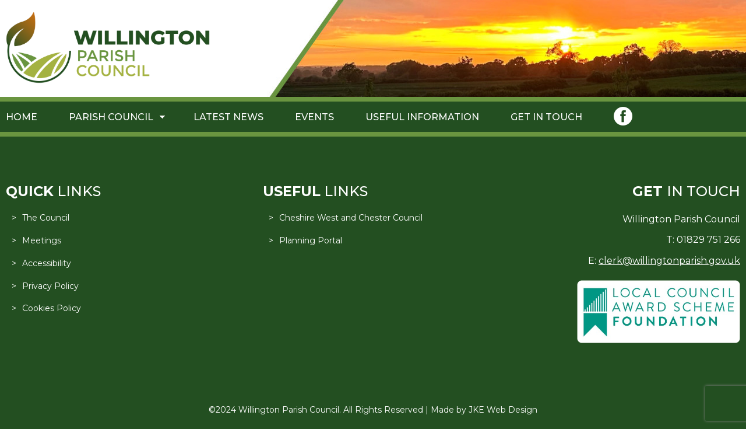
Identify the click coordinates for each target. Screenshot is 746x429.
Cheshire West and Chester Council (351, 217)
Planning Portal (310, 240)
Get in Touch (546, 117)
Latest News (228, 117)
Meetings (41, 240)
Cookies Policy (51, 308)
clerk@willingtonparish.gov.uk (669, 260)
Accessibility (46, 263)
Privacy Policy (50, 286)
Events (314, 117)
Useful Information (422, 117)
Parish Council (111, 117)
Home (21, 117)
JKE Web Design (503, 409)
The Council (45, 217)
